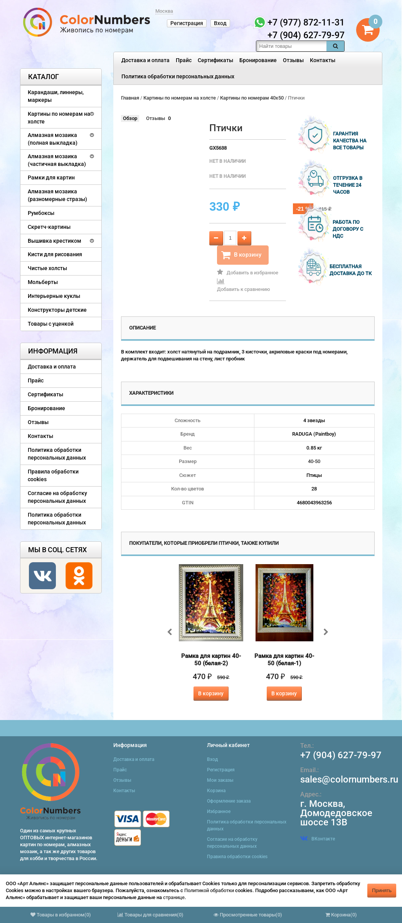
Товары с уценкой (51, 324)
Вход (220, 23)
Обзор (130, 118)
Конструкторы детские (57, 310)
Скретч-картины (49, 227)
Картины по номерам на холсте (59, 118)
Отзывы (293, 60)
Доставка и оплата (145, 60)
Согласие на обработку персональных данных (57, 497)
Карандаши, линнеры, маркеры (56, 96)
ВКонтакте (317, 839)
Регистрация (186, 23)
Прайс (184, 60)
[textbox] (291, 46)
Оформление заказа (229, 801)
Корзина (216, 790)
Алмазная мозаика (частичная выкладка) (57, 160)
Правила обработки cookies (53, 475)
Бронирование (258, 60)
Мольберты (43, 282)
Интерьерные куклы (54, 296)
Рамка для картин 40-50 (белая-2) (211, 660)
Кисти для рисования (55, 254)
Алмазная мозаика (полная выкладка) (52, 139)
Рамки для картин (51, 177)
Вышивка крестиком (54, 241)
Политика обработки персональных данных (177, 76)
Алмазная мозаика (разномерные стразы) (57, 195)
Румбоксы (41, 213)
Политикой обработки (209, 890)
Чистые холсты (47, 268)
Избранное (218, 811)
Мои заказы (220, 780)
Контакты (322, 60)
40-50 (314, 461)
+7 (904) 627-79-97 (341, 755)
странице (174, 897)
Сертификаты (215, 60)
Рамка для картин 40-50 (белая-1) (284, 660)
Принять (382, 890)
